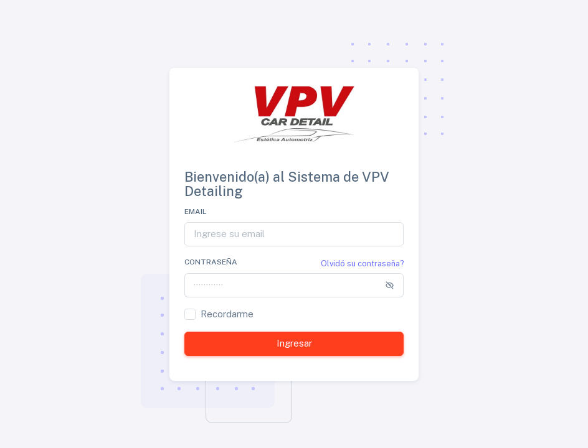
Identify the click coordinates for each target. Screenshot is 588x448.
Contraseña (210, 262)
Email (195, 211)
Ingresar (294, 343)
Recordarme (227, 314)
